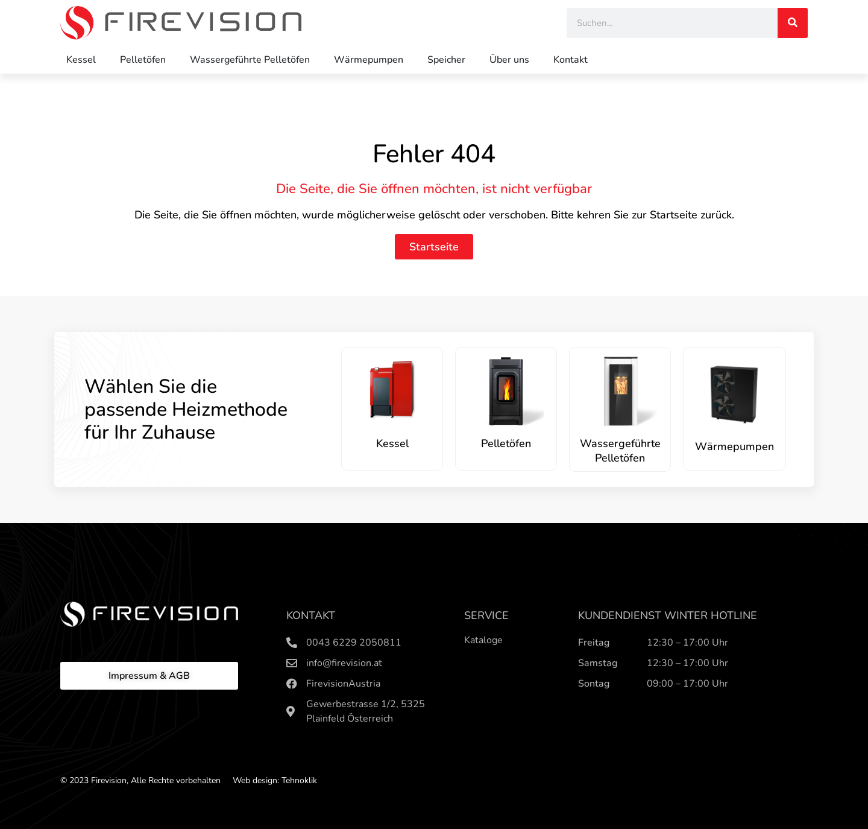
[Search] (793, 23)
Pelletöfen (143, 59)
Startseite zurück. (692, 215)
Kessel (81, 59)
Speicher (446, 59)
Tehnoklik (299, 780)
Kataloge (483, 640)
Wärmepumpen (368, 59)
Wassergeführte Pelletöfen (250, 59)
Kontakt (570, 59)
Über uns (509, 59)
